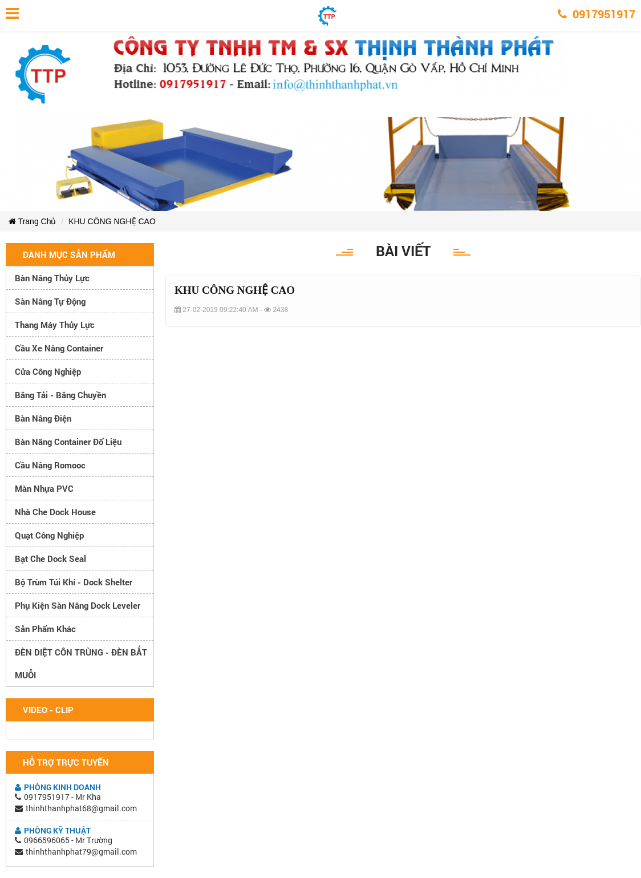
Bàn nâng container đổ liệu (68, 441)
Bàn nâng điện (43, 418)
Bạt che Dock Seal (50, 558)
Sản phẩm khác (45, 628)
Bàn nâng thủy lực (52, 278)
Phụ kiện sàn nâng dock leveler (77, 605)
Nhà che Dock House (55, 511)
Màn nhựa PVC (44, 488)
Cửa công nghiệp (48, 371)
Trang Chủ (32, 221)
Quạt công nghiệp (49, 535)
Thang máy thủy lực (55, 324)
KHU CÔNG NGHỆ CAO (112, 221)
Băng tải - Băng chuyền (60, 394)
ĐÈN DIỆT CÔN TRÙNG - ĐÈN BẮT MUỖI (81, 663)
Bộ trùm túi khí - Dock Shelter (73, 582)
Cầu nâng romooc (50, 465)
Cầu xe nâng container (59, 348)
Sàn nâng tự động (50, 301)
